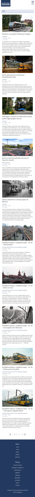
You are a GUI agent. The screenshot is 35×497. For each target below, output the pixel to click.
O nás (17, 449)
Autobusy (4, 79)
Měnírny (17, 472)
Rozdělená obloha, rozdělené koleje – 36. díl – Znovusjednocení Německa (17, 327)
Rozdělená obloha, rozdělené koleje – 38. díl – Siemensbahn (17, 244)
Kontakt (17, 457)
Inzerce (18, 454)
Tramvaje (7, 162)
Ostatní (15, 247)
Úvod (17, 447)
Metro (11, 247)
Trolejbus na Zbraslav (17, 467)
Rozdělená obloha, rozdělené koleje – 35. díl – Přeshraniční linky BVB (17, 368)
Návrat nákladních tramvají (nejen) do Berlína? (15, 201)
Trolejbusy (4, 36)
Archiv (17, 452)
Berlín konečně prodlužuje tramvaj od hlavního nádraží (15, 159)
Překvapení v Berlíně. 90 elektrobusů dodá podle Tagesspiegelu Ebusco (17, 117)
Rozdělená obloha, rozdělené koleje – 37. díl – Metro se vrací (17, 287)
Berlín (3, 162)
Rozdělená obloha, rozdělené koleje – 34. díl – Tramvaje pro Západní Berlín (17, 410)
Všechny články (17, 465)
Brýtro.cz (20, 492)
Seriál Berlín (17, 470)
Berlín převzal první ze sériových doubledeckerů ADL (13, 76)
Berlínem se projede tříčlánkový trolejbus (16, 34)
